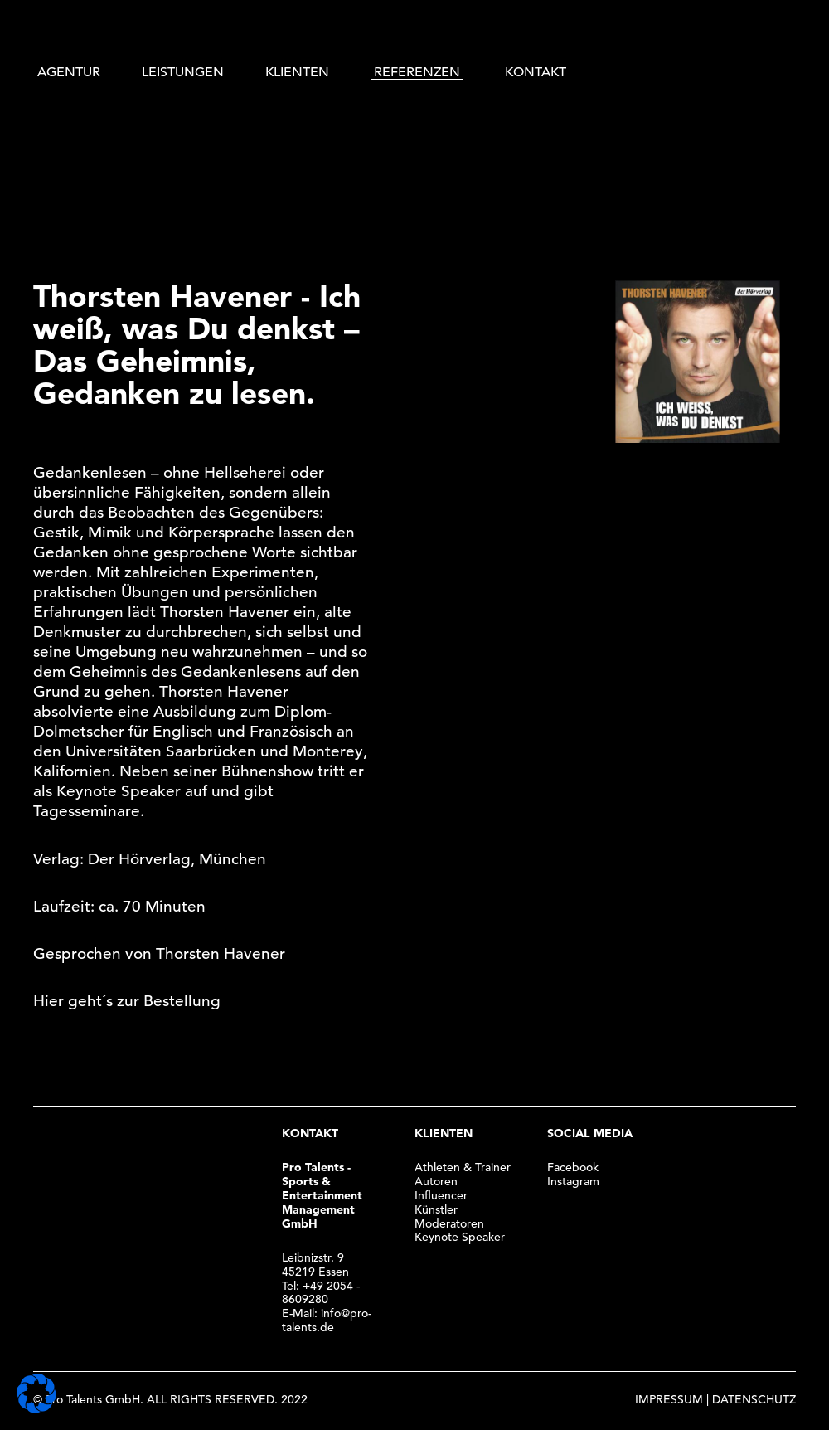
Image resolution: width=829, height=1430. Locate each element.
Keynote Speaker (459, 1236)
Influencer (441, 1195)
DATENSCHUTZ (754, 1399)
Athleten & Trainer (462, 1167)
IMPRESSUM (669, 1399)
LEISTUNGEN (183, 72)
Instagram (573, 1181)
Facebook (573, 1167)
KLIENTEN (297, 72)
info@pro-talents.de (326, 1320)
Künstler (436, 1209)
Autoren (436, 1181)
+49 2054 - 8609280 (321, 1292)
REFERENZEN (417, 72)
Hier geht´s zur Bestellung (127, 1000)
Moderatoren (449, 1223)
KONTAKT (535, 72)
